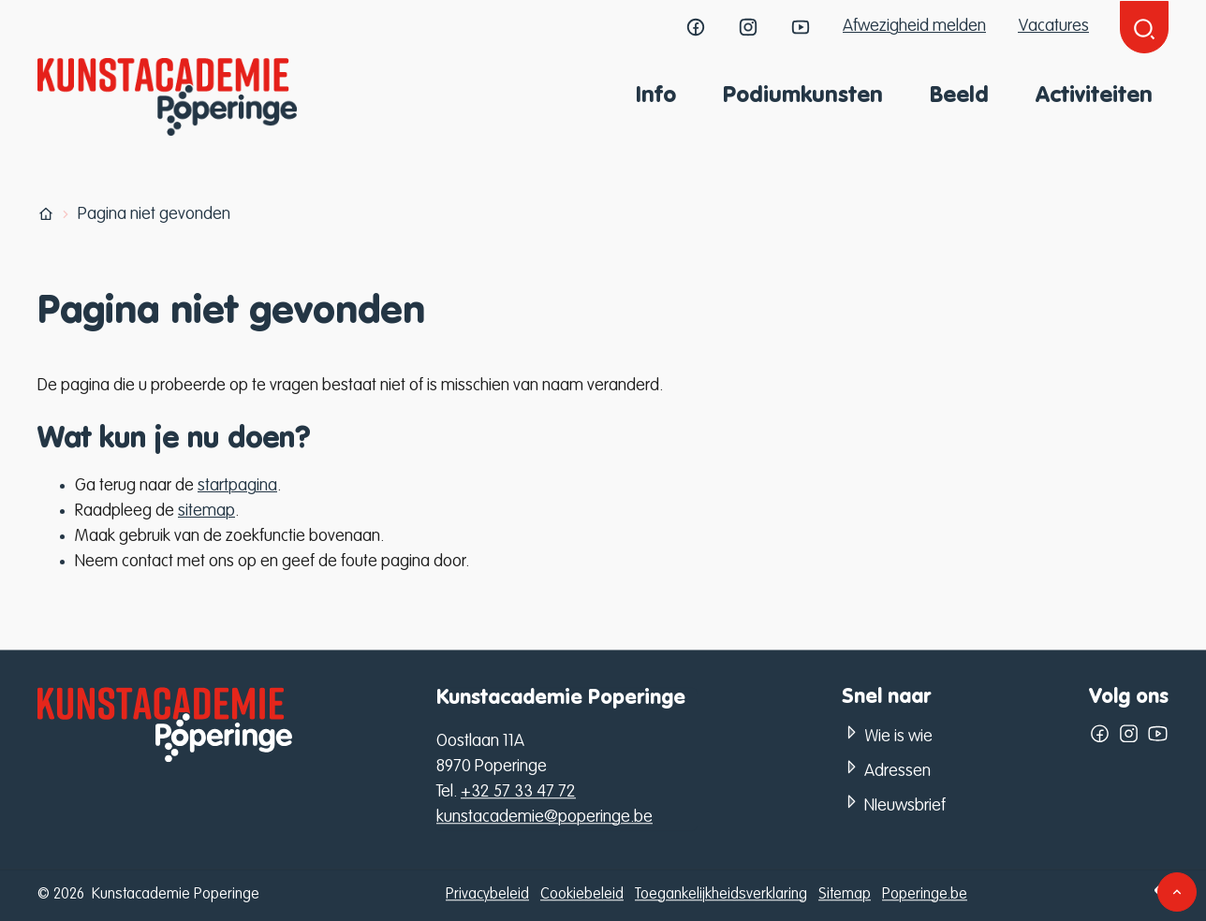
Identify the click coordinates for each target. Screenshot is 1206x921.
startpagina (237, 485)
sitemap (206, 511)
